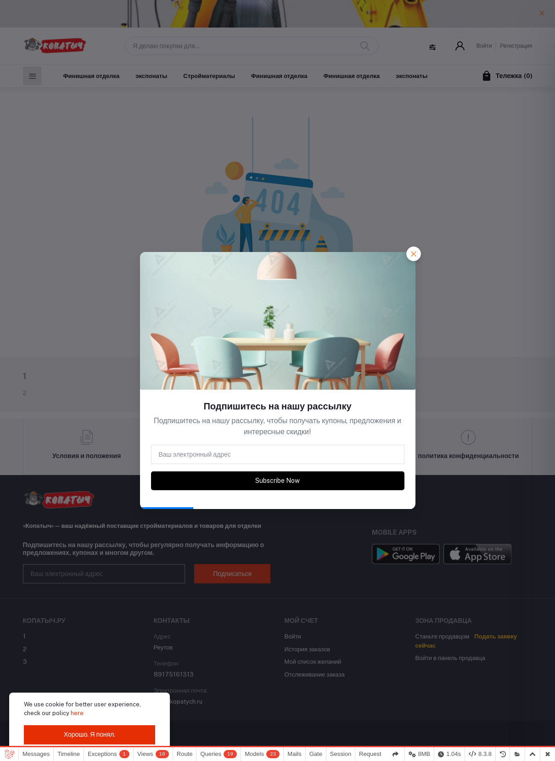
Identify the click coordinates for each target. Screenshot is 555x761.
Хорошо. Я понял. (90, 734)
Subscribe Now (277, 480)
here (77, 713)
